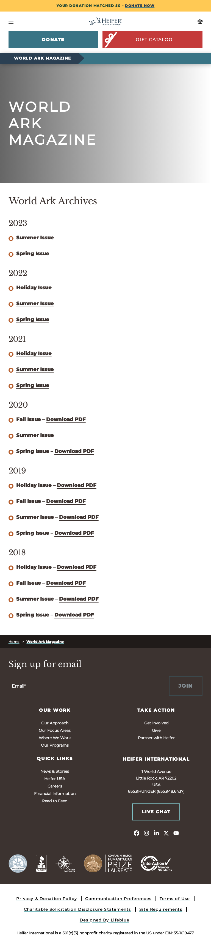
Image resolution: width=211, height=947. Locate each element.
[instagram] (146, 833)
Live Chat (156, 811)
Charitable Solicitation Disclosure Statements (77, 909)
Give (156, 730)
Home (14, 642)
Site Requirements (160, 909)
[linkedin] (156, 833)
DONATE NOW (139, 6)
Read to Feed (54, 800)
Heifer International (156, 759)
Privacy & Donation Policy (46, 898)
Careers (55, 786)
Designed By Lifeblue (104, 920)
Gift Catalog (138, 39)
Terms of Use (175, 898)
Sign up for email (45, 664)
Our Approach (54, 723)
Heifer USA (54, 778)
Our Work (55, 710)
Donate (53, 39)
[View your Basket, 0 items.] (178, 21)
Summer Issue (35, 238)
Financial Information (55, 793)
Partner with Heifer (156, 737)
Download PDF (66, 419)
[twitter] (166, 833)
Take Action (156, 710)
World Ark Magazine (42, 58)
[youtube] (176, 833)
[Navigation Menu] (11, 21)
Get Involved (156, 723)
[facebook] (136, 833)
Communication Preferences (118, 898)
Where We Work (55, 737)
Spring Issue (32, 254)
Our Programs (55, 745)
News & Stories (54, 771)
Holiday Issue (34, 288)
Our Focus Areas (55, 730)
